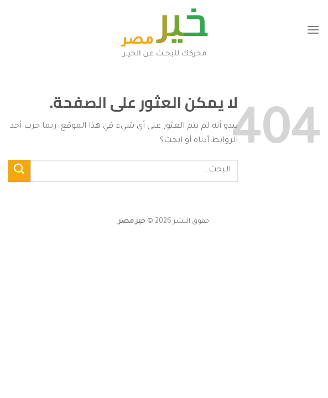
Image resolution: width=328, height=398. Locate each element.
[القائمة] (313, 29)
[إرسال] (19, 170)
